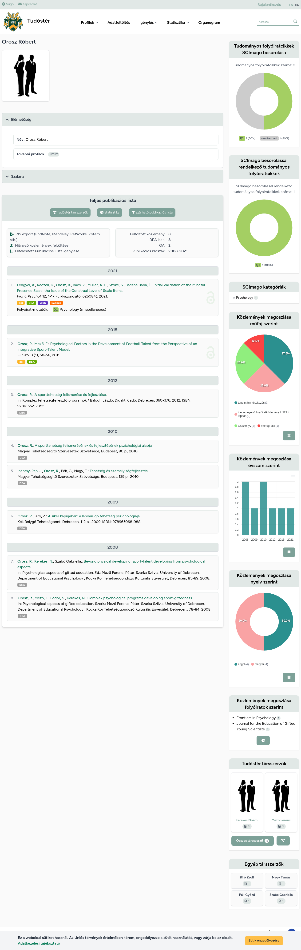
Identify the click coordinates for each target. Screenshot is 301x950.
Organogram (209, 22)
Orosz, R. (63, 285)
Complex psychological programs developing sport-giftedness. (140, 598)
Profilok (89, 22)
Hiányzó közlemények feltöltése (39, 245)
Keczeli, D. (45, 285)
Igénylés (148, 22)
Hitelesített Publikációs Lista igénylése (44, 251)
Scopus (56, 303)
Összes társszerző (252, 841)
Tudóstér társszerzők (70, 212)
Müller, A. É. (97, 285)
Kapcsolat (27, 4)
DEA (31, 303)
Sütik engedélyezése (264, 940)
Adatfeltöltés (118, 22)
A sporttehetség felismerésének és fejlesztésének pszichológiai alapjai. (94, 445)
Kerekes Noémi (247, 820)
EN (291, 5)
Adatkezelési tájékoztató (39, 943)
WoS (43, 303)
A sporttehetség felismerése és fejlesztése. (71, 394)
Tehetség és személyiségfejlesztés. (119, 471)
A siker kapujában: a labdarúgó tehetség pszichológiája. (94, 516)
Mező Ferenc (281, 820)
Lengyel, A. (26, 285)
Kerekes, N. (43, 561)
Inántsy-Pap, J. (30, 471)
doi (21, 303)
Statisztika (178, 22)
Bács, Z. (79, 285)
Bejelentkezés (269, 4)
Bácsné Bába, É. (139, 285)
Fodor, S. (57, 598)
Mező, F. (41, 344)
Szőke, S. (116, 285)
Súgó (8, 4)
